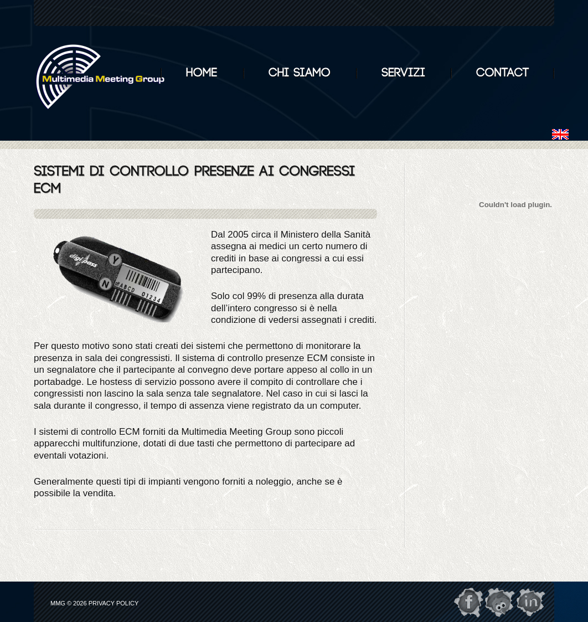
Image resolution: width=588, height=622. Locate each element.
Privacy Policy (114, 603)
